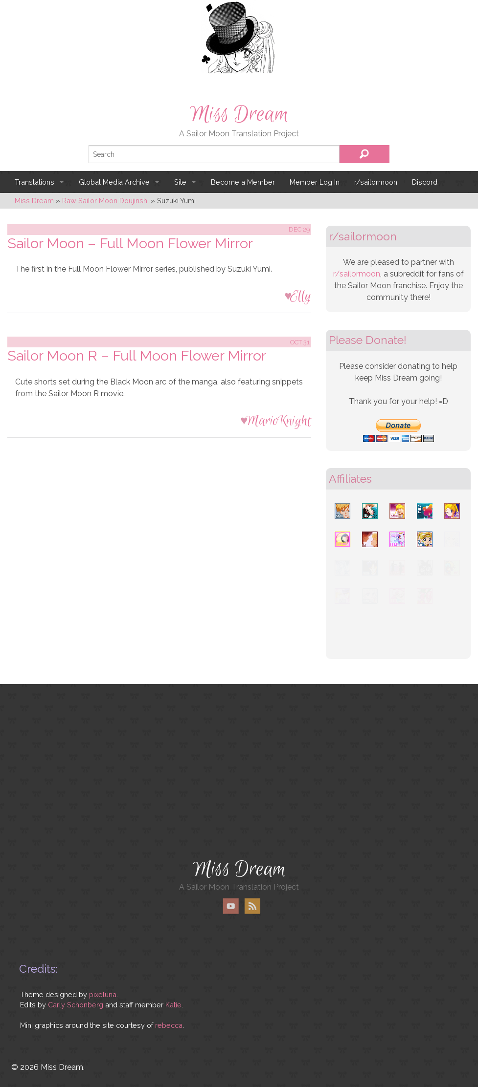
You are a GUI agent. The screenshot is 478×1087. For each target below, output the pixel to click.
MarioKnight (278, 421)
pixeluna (102, 994)
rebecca (168, 1025)
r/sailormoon (375, 182)
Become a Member (243, 182)
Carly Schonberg (75, 1005)
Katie (173, 1005)
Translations (34, 182)
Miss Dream (239, 114)
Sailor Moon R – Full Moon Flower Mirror (136, 355)
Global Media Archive (114, 182)
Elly (300, 296)
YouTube (231, 906)
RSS (252, 906)
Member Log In (315, 182)
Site (180, 182)
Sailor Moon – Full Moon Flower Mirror (130, 243)
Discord (424, 182)
